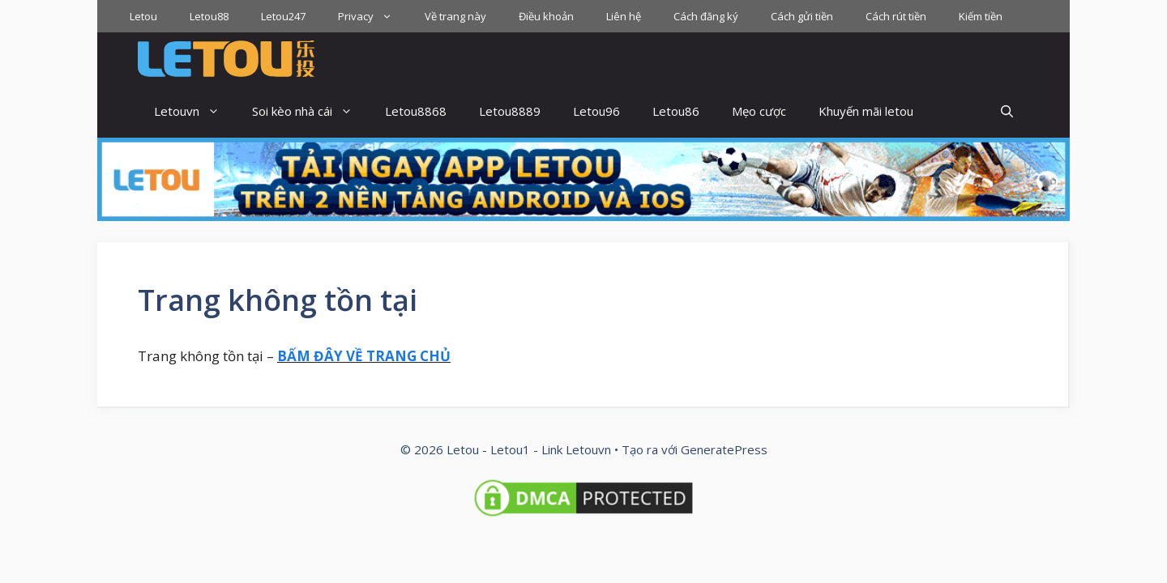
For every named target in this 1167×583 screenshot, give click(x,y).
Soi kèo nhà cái (310, 111)
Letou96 (596, 111)
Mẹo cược (759, 111)
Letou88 (209, 16)
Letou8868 (416, 111)
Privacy (373, 16)
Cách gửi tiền (802, 16)
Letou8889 (510, 111)
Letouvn (195, 111)
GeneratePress (724, 449)
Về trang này (455, 16)
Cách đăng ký (705, 16)
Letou (143, 16)
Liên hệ (623, 16)
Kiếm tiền (980, 16)
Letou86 (675, 111)
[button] (1007, 111)
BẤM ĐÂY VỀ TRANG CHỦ (364, 356)
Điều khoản (546, 16)
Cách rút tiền (896, 16)
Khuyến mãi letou (866, 111)
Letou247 (283, 16)
